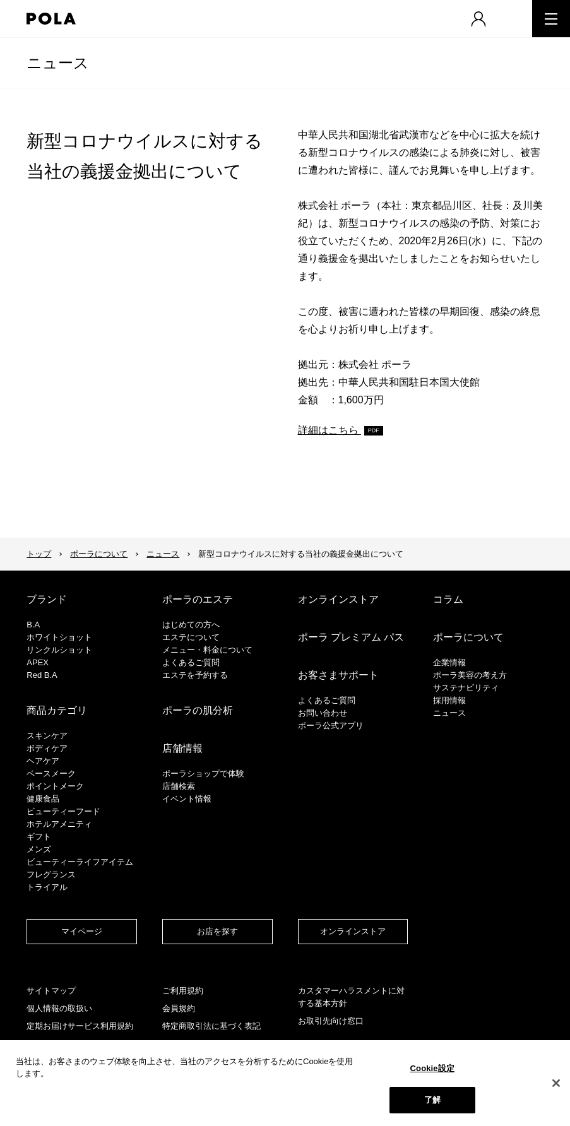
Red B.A (42, 675)
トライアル (47, 887)
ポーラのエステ (197, 599)
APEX (38, 662)
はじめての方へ (191, 624)
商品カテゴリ (57, 710)
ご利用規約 (182, 990)
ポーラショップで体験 (203, 773)
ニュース (58, 62)
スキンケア (47, 735)
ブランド (47, 599)
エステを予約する (195, 675)
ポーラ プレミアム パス (351, 637)
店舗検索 (178, 786)
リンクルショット (59, 650)
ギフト (39, 836)
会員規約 (178, 1008)
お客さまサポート (338, 675)
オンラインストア (338, 599)
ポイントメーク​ (55, 786)
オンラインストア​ (353, 931)
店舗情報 (182, 748)
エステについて (191, 637)
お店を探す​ (217, 931)
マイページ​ (81, 931)
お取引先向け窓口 (331, 1021)
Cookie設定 (432, 1068)
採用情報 (449, 700)
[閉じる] (556, 1083)
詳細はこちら (329, 430)
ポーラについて (99, 554)
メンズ (39, 849)
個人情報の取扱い (59, 1008)
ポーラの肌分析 (197, 710)
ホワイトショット (59, 637)
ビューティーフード (63, 811)
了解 (432, 1100)
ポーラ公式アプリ (331, 725)
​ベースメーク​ (51, 773)
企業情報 (449, 662)
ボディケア (47, 748)
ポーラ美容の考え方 (470, 675)
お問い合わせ (322, 713)
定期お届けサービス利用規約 (80, 1026)
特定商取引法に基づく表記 (211, 1026)
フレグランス (51, 874)
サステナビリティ (466, 687)
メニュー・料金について (207, 650)
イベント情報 (186, 798)
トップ (39, 554)
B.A (33, 624)
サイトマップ (51, 990)
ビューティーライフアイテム (80, 862)
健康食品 (43, 798)
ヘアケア (43, 761)
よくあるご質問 (191, 662)
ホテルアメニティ (59, 824)
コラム (448, 599)
